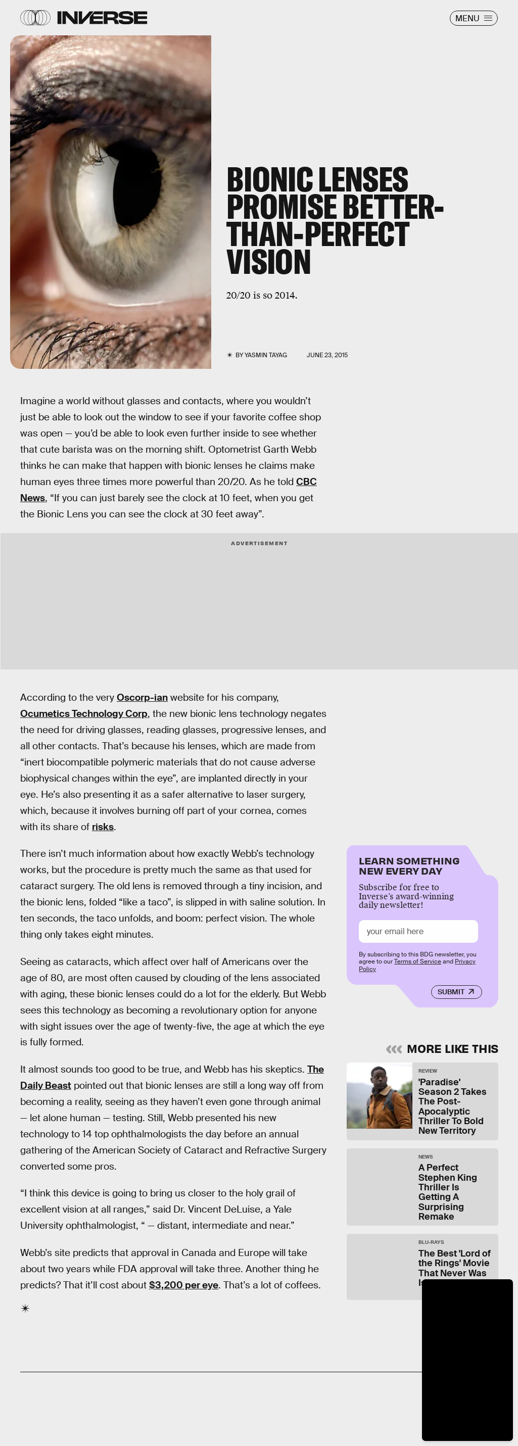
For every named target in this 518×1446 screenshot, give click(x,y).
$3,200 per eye (183, 1285)
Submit (451, 992)
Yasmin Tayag (266, 355)
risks (103, 827)
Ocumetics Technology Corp (84, 713)
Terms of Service (417, 962)
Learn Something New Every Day (409, 865)
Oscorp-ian (142, 697)
